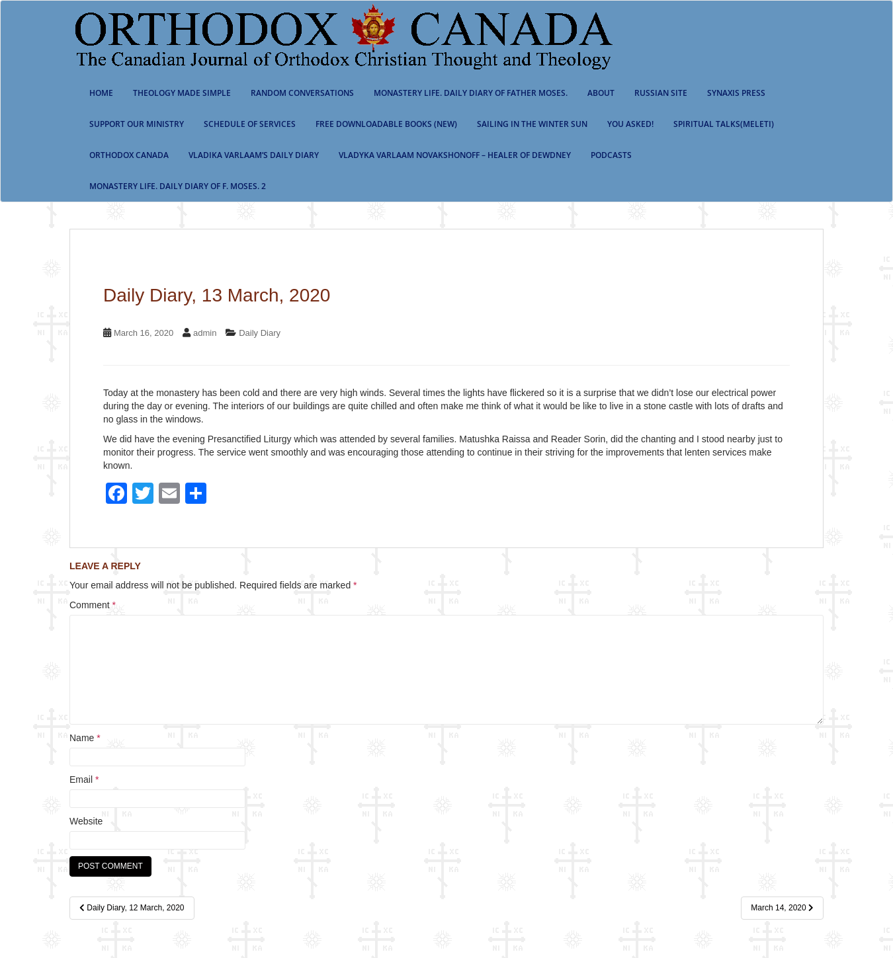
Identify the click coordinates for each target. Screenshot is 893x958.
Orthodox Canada (129, 155)
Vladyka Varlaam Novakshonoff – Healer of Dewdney (455, 155)
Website (86, 821)
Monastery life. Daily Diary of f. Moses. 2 (177, 186)
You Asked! (630, 124)
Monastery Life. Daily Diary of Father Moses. (471, 93)
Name (85, 738)
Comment (92, 605)
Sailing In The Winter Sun (532, 124)
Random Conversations (302, 93)
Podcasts (611, 155)
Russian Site (660, 93)
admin (204, 333)
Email (84, 779)
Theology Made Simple (182, 93)
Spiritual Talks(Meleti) (723, 124)
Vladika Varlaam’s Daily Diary (254, 155)
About (601, 93)
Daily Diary (259, 333)
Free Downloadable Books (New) (386, 124)
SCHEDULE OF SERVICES (250, 124)
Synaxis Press (736, 93)
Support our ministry (136, 124)
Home (101, 93)
